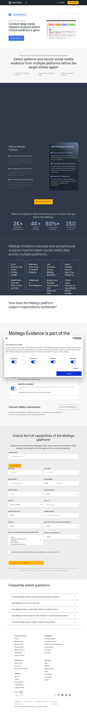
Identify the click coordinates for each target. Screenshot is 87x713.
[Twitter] (55, 695)
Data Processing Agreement (42, 701)
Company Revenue (61, 492)
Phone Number (61, 482)
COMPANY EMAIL (44, 455)
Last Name (61, 471)
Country (25, 503)
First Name (25, 471)
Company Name (25, 492)
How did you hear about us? (61, 535)
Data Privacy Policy (61, 570)
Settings (75, 368)
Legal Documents (20, 687)
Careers (17, 679)
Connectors (18, 666)
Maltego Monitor (19, 647)
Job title (61, 503)
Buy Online (48, 652)
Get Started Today (43, 202)
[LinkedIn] (58, 695)
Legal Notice (18, 701)
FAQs (46, 671)
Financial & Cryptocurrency (25, 539)
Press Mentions (19, 682)
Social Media (25, 542)
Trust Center (48, 677)
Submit (26, 563)
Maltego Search (19, 644)
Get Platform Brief (69, 407)
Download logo (19, 685)
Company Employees (25, 514)
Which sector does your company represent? (61, 525)
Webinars (47, 666)
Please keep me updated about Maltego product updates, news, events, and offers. (33, 552)
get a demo (16, 38)
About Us (17, 676)
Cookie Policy (54, 704)
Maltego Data (18, 652)
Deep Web (25, 541)
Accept (69, 373)
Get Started (14, 465)
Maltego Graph (19, 641)
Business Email (25, 482)
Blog (46, 663)
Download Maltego (50, 638)
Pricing (16, 638)
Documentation (49, 647)
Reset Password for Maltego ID (54, 644)
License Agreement (28, 701)
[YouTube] (62, 695)
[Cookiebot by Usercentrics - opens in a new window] (74, 338)
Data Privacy (54, 701)
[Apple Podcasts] (70, 695)
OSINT (25, 537)
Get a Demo (73, 2)
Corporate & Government (25, 544)
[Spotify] (66, 695)
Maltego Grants (49, 668)
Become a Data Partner (21, 668)
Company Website (61, 514)
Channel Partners (19, 655)
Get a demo (48, 650)
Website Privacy (18, 704)
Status (46, 680)
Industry (25, 525)
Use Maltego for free (51, 641)
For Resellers (48, 674)
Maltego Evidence (26, 384)
